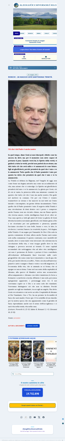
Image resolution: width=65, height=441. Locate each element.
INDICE (16, 33)
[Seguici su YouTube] (34, 417)
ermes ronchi (32, 326)
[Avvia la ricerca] (13, 374)
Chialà (49, 33)
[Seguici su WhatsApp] (21, 417)
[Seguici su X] (39, 417)
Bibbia (41, 33)
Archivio (23, 33)
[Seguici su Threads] (26, 417)
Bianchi (32, 33)
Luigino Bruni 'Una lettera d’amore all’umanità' (35, 49)
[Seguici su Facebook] (43, 417)
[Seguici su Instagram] (30, 417)
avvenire (17, 318)
